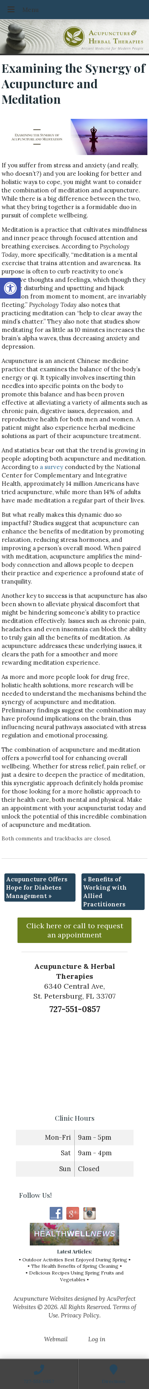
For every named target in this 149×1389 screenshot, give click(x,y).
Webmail (56, 1339)
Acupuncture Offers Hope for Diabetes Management (37, 887)
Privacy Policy (80, 1315)
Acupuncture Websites (43, 1298)
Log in (96, 1339)
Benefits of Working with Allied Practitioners (105, 891)
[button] (10, 288)
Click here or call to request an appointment (74, 930)
